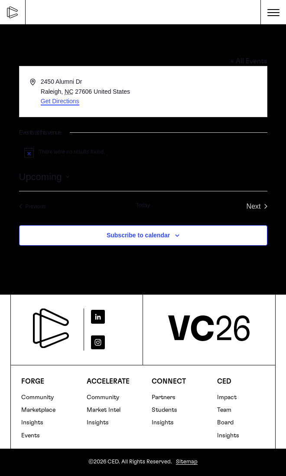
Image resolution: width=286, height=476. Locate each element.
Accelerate (108, 381)
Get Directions (60, 101)
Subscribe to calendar (138, 235)
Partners (164, 397)
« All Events (248, 61)
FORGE (32, 381)
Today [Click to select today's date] (143, 205)
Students (164, 410)
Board (225, 423)
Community (37, 397)
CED (224, 381)
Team (224, 410)
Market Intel (103, 410)
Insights (32, 423)
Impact (227, 397)
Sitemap (187, 462)
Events (30, 436)
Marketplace (38, 410)
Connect (169, 381)
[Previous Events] (32, 206)
